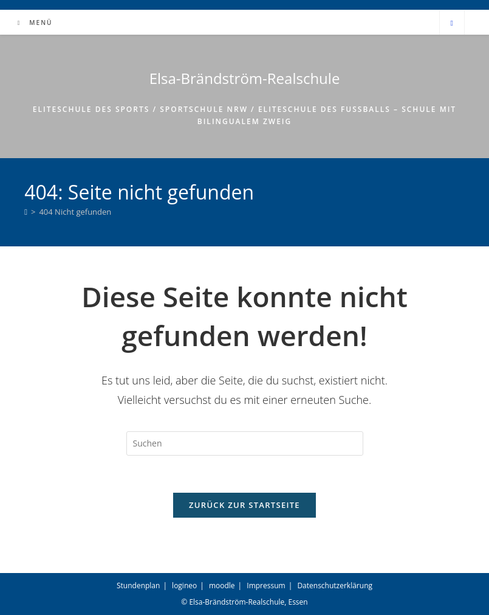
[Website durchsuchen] (451, 23)
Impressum (266, 585)
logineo (184, 585)
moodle (222, 585)
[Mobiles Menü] (33, 22)
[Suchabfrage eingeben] (244, 443)
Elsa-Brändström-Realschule (244, 78)
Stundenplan (138, 585)
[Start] (25, 211)
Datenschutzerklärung (334, 585)
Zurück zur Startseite (244, 504)
